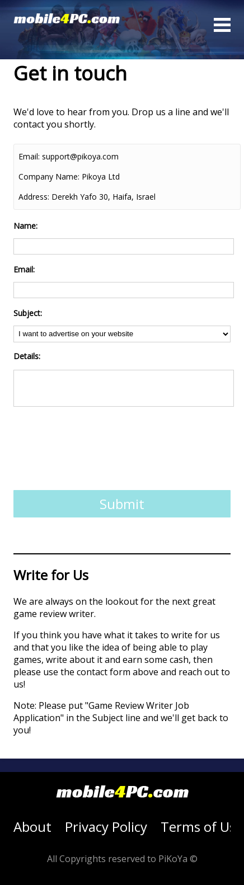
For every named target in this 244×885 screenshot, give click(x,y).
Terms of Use (202, 826)
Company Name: (48, 176)
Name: (25, 225)
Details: (26, 356)
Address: (33, 196)
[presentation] (98, 452)
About (32, 826)
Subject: (27, 313)
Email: (29, 156)
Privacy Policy (106, 826)
